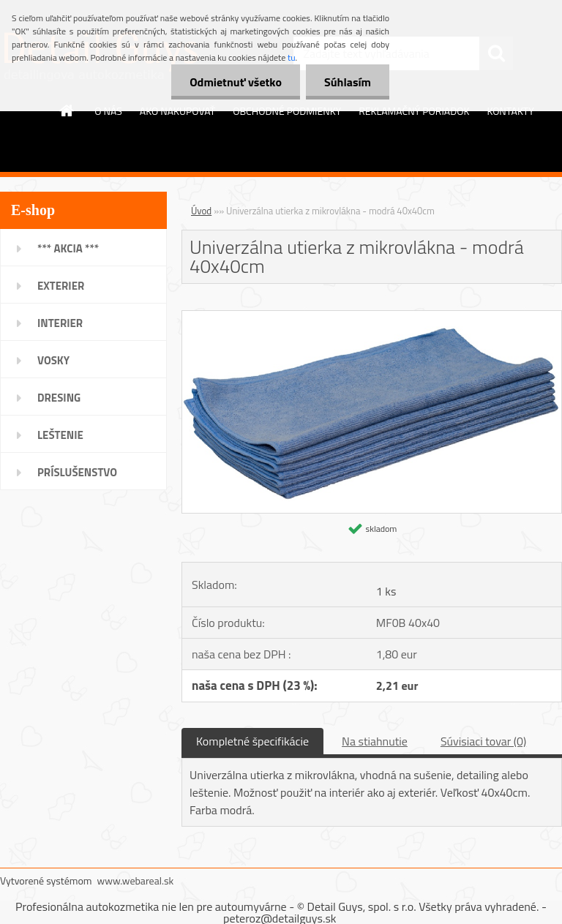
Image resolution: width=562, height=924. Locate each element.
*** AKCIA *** (68, 248)
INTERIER (60, 323)
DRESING (58, 397)
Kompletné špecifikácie (252, 741)
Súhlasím (347, 82)
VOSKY (53, 360)
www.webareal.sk (135, 880)
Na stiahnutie (375, 741)
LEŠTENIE (60, 435)
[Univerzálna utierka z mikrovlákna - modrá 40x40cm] (371, 317)
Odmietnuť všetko (236, 82)
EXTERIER (60, 285)
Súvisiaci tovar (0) (483, 741)
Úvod (201, 210)
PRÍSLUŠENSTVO (77, 472)
